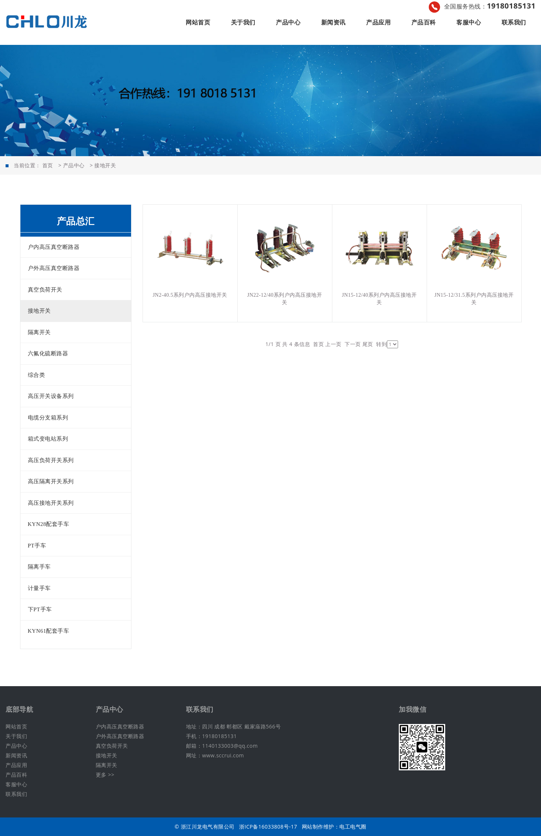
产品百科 (423, 22)
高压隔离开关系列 (51, 481)
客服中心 (468, 22)
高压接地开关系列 (51, 503)
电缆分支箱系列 (48, 418)
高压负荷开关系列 (51, 460)
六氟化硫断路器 (48, 353)
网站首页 (198, 22)
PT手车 (37, 546)
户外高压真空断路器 (54, 268)
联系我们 (514, 22)
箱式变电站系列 (48, 439)
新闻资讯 (333, 22)
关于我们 (243, 22)
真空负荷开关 (45, 290)
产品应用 (378, 22)
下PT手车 (40, 609)
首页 (47, 165)
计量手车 (39, 588)
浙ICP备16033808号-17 (268, 826)
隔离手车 (39, 567)
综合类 (36, 375)
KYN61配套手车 (48, 631)
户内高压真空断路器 (54, 247)
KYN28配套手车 (48, 524)
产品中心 (288, 22)
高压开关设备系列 (51, 396)
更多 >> (105, 774)
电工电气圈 (352, 826)
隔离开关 (39, 332)
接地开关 (105, 165)
